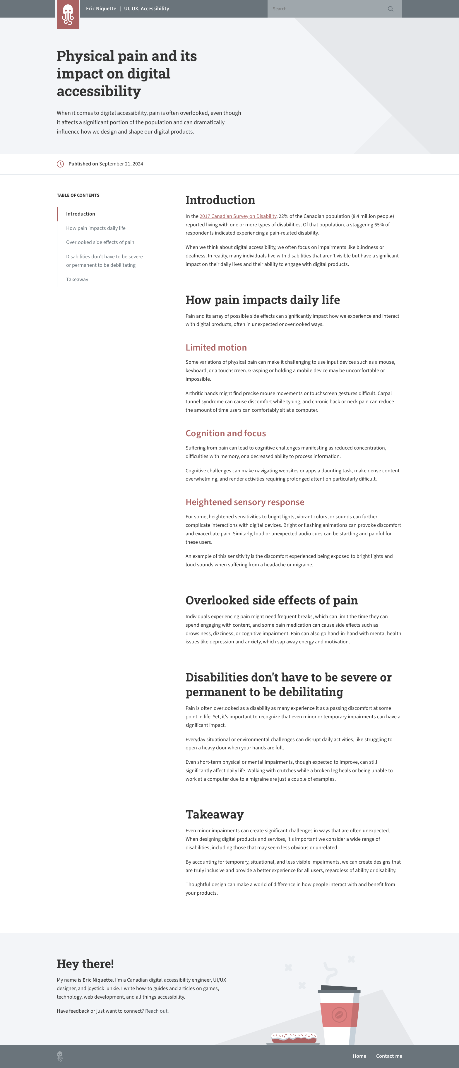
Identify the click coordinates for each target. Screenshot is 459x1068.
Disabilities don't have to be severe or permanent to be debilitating (104, 261)
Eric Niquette (127, 8)
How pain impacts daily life (96, 228)
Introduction (80, 214)
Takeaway (77, 279)
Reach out (156, 1011)
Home (359, 1056)
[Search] (335, 9)
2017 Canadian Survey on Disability (238, 216)
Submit (390, 9)
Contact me (389, 1056)
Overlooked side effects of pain (100, 242)
